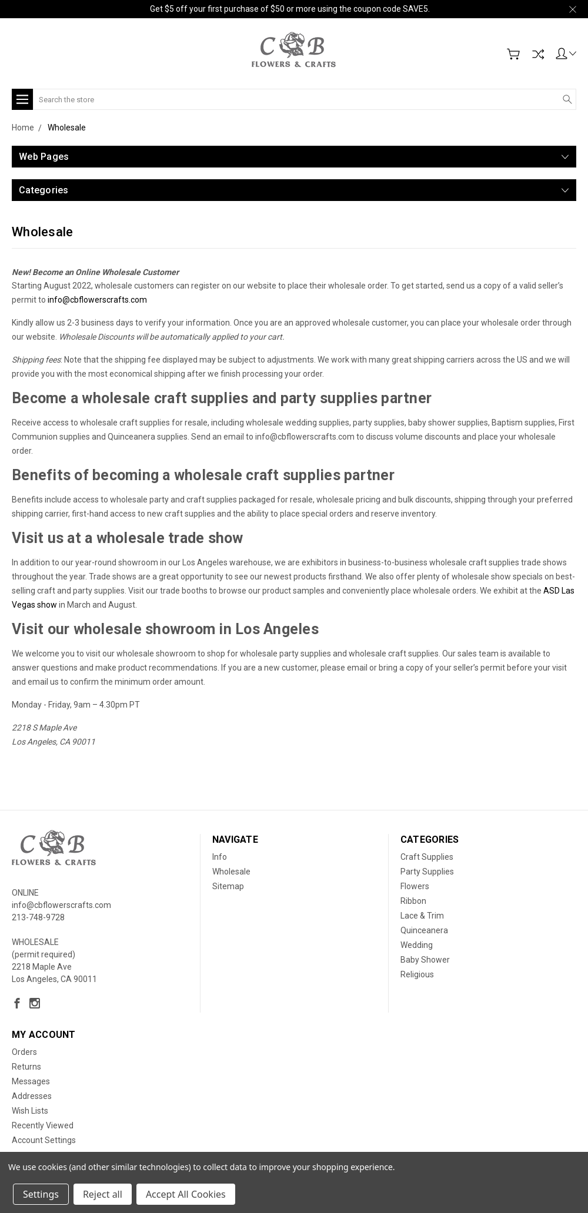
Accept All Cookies (186, 1194)
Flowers (414, 886)
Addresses (32, 1096)
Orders (24, 1052)
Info (219, 857)
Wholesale (231, 871)
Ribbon (413, 901)
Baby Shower (425, 959)
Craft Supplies (426, 857)
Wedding (416, 945)
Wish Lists (30, 1110)
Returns (26, 1066)
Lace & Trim (422, 915)
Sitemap (228, 886)
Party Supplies (427, 871)
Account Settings (44, 1140)
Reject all (102, 1194)
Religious (417, 974)
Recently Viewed (43, 1125)
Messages (31, 1081)
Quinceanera (424, 930)
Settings (41, 1194)
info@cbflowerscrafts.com (97, 299)
